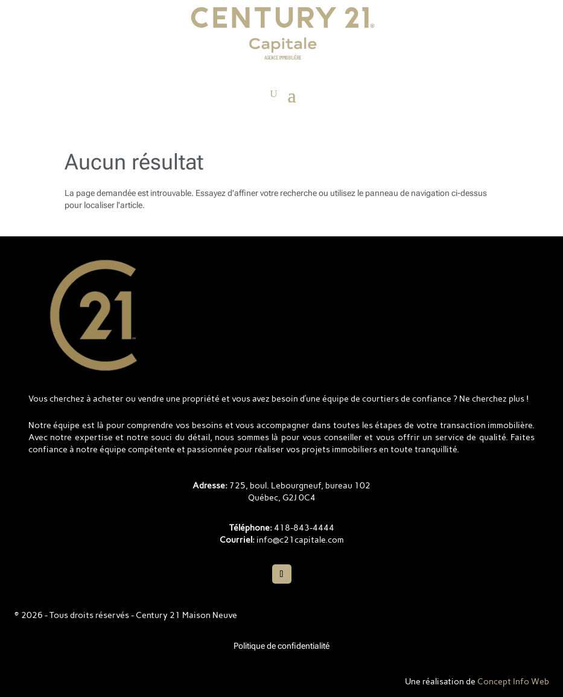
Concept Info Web (513, 681)
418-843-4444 (304, 528)
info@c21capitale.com (300, 540)
